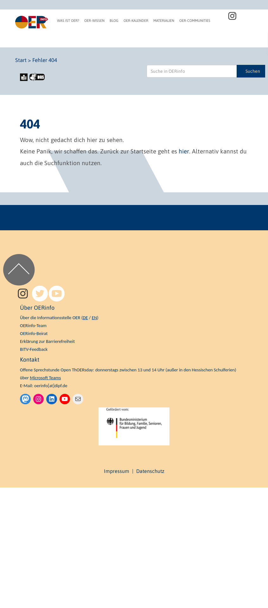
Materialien (163, 20)
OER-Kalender (136, 20)
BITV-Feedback (34, 349)
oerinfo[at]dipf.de (50, 385)
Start (21, 60)
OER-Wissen (94, 20)
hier (184, 151)
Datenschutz (150, 471)
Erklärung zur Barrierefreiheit (47, 341)
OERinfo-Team (33, 325)
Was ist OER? (68, 20)
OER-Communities (194, 20)
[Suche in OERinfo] (192, 71)
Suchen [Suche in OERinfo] (253, 71)
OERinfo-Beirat (34, 333)
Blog (114, 20)
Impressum (116, 471)
